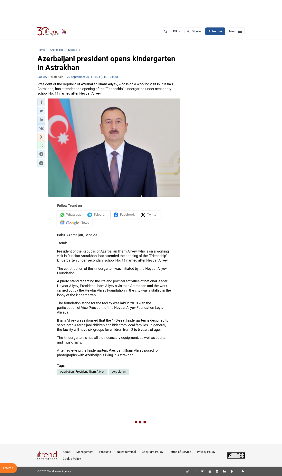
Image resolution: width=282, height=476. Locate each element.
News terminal (126, 452)
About (66, 452)
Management (84, 452)
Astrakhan (119, 371)
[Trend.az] (51, 31)
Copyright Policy (152, 452)
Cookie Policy (72, 458)
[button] (41, 102)
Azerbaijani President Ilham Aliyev (82, 371)
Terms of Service (180, 452)
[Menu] (236, 31)
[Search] (165, 31)
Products (105, 452)
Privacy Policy (206, 452)
